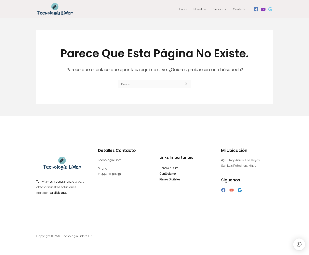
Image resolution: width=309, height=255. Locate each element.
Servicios (221, 9)
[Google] (270, 9)
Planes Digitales (170, 179)
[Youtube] (263, 9)
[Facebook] (256, 9)
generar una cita (68, 181)
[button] (299, 244)
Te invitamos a (46, 181)
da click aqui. (58, 192)
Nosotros (202, 9)
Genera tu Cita (169, 168)
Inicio (187, 9)
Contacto (240, 9)
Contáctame (168, 173)
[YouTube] (231, 190)
